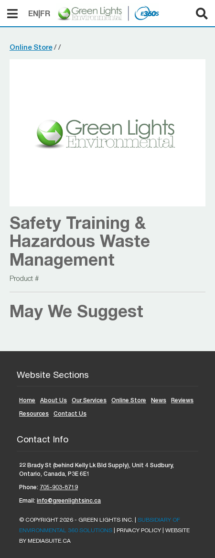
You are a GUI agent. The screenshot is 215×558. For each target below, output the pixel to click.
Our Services (89, 400)
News (158, 400)
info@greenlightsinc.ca (69, 500)
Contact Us (70, 413)
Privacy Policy (139, 530)
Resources (34, 413)
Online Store (31, 47)
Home (27, 400)
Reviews (182, 400)
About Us (53, 400)
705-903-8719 (59, 487)
